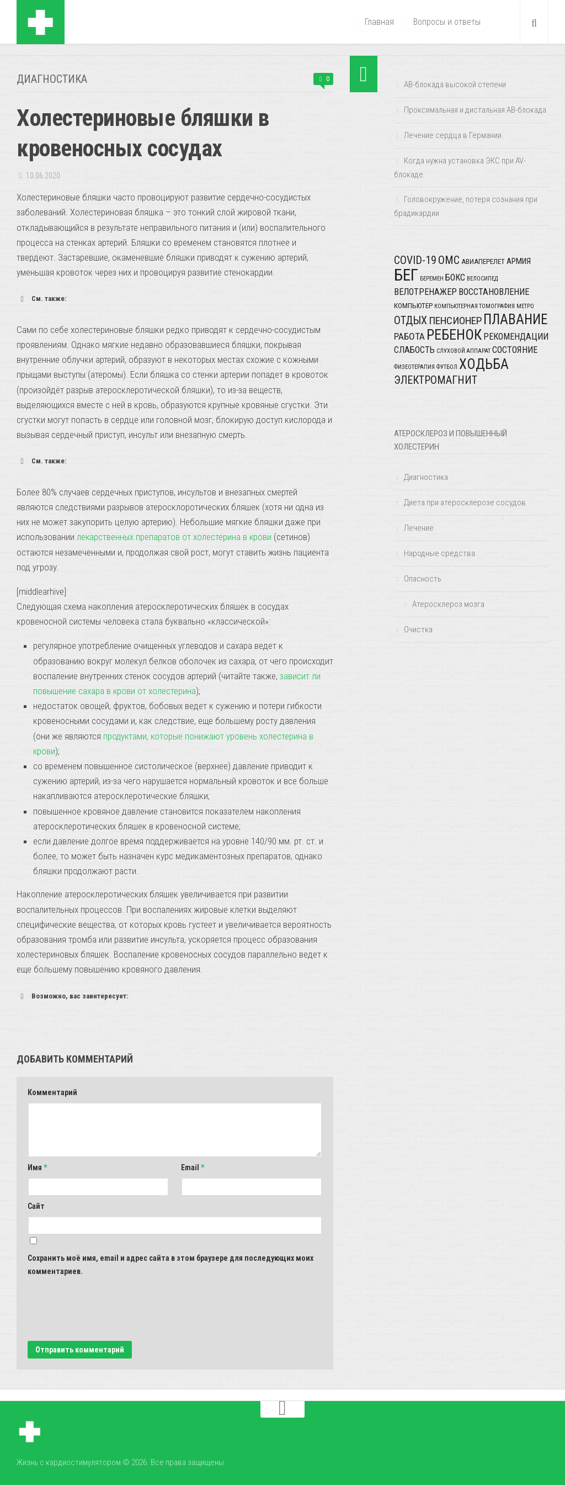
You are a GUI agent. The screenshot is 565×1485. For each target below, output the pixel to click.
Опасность (422, 579)
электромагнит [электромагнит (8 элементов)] (435, 380)
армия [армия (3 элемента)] (519, 261)
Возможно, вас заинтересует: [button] (72, 995)
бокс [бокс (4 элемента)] (455, 277)
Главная (379, 22)
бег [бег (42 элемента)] (406, 275)
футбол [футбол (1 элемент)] (446, 367)
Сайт (36, 1205)
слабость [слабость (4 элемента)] (414, 350)
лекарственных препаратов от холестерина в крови (175, 536)
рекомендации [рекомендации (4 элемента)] (515, 336)
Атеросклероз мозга (448, 604)
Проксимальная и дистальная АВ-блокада (475, 110)
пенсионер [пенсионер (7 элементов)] (455, 320)
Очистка (418, 630)
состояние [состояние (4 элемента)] (514, 350)
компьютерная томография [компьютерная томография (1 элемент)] (474, 306)
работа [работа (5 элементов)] (409, 336)
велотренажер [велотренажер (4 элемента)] (425, 292)
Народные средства (439, 553)
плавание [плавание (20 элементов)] (515, 319)
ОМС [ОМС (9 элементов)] (449, 260)
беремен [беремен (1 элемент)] (432, 278)
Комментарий (52, 1091)
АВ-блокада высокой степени (455, 84)
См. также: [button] (41, 298)
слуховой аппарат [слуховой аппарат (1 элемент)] (463, 351)
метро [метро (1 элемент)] (525, 306)
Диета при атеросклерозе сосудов (465, 503)
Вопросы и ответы (446, 22)
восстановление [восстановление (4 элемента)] (494, 292)
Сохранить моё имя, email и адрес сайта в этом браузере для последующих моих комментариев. (170, 1264)
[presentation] (111, 1307)
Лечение (419, 528)
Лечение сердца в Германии (453, 135)
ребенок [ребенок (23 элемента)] (454, 334)
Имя (37, 1166)
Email (192, 1166)
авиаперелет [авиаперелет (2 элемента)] (483, 261)
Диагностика (52, 79)
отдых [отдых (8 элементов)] (410, 320)
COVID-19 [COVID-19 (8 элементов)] (415, 260)
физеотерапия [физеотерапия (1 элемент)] (414, 367)
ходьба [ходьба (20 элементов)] (484, 364)
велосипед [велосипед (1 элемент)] (482, 278)
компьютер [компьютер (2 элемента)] (413, 306)
